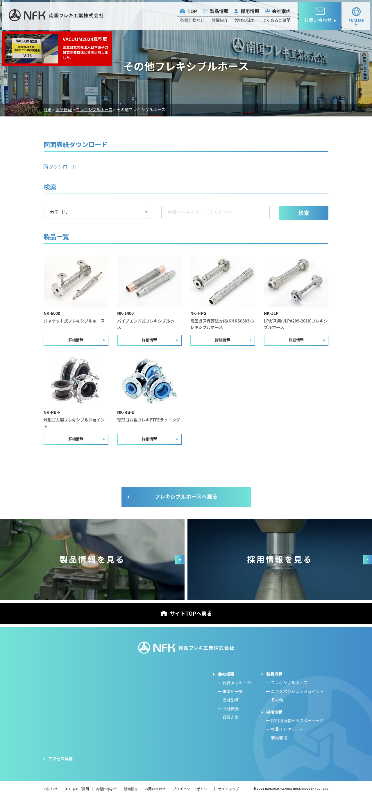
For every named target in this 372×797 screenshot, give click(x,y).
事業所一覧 (233, 691)
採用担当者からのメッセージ (297, 720)
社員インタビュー (287, 729)
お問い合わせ (155, 789)
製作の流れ (245, 20)
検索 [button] (303, 213)
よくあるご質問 (276, 20)
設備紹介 (220, 20)
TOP (192, 11)
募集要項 (279, 738)
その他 (277, 700)
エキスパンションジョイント (297, 691)
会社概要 (226, 674)
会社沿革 (231, 700)
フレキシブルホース (289, 683)
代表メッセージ (237, 683)
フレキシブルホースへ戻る (186, 496)
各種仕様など (192, 20)
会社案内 (281, 11)
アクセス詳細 (60, 758)
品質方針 (231, 717)
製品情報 (219, 11)
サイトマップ (228, 789)
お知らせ (51, 789)
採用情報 (250, 11)
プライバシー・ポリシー (192, 789)
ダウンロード (63, 167)
